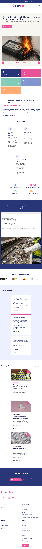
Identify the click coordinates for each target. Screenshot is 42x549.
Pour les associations (4, 528)
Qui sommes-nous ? (4, 504)
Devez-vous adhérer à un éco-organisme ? (10, 235)
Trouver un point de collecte (28, 1)
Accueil (2, 502)
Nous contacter (28, 479)
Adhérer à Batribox (6, 230)
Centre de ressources (25, 523)
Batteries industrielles (25, 541)
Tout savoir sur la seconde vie (26, 530)
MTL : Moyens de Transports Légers (27, 512)
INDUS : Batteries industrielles (27, 514)
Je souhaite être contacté (8, 115)
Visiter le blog (36, 366)
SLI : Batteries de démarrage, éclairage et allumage (30, 517)
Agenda (36, 1)
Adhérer (24, 545)
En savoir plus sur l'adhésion (9, 113)
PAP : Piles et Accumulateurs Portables (28, 511)
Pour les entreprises (4, 522)
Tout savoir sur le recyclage (26, 528)
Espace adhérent (24, 540)
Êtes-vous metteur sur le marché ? (27, 538)
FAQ (22, 531)
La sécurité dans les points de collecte (28, 506)
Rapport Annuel (3, 507)
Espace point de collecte (25, 504)
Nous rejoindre (3, 506)
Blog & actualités (24, 522)
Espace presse (24, 525)
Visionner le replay (7, 26)
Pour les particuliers (4, 523)
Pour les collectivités (4, 525)
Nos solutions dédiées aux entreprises (9, 233)
